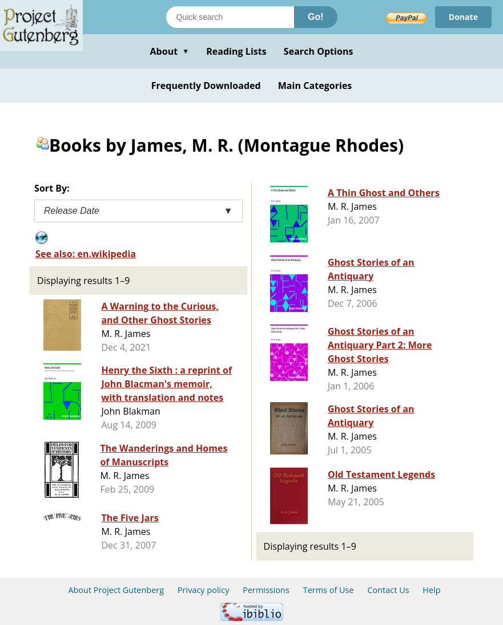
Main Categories (315, 85)
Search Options (318, 51)
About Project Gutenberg (116, 590)
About (169, 51)
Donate (463, 16)
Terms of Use (328, 590)
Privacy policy (204, 590)
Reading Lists (236, 51)
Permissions (266, 590)
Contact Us (388, 590)
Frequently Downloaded (206, 85)
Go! (316, 17)
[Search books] (230, 17)
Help (431, 590)
